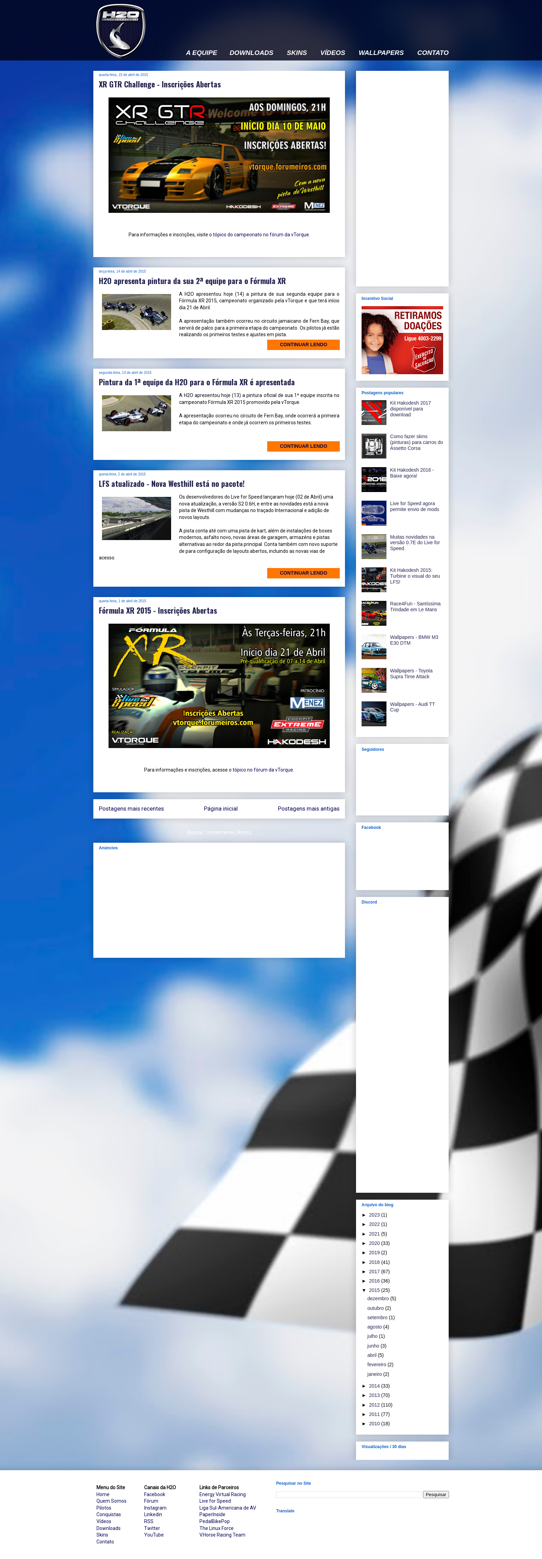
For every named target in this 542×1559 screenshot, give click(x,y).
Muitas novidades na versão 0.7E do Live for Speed (415, 542)
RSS (148, 1521)
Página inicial (221, 808)
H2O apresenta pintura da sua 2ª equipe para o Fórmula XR (192, 280)
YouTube (154, 1535)
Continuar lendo (303, 344)
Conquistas (108, 1514)
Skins (102, 1535)
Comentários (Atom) (228, 832)
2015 (375, 1290)
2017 (375, 1271)
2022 (375, 1224)
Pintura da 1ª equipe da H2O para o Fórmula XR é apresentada (197, 381)
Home (103, 1494)
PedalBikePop (214, 1521)
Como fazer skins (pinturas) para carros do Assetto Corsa (416, 442)
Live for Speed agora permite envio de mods (414, 506)
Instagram (155, 1508)
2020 (375, 1243)
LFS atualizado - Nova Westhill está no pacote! (172, 483)
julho (373, 1336)
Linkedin (153, 1514)
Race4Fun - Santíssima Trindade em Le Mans (415, 606)
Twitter (152, 1528)
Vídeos (103, 1521)
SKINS (297, 53)
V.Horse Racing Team (222, 1535)
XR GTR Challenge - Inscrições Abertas (160, 83)
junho (374, 1346)
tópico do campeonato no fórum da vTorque (261, 234)
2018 (375, 1262)
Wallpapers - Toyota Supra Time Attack (411, 673)
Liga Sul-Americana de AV (227, 1508)
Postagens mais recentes (131, 808)
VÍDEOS (332, 53)
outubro (376, 1308)
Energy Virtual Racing (222, 1494)
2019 (375, 1252)
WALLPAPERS (381, 53)
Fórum (151, 1501)
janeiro (375, 1374)
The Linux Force (216, 1528)
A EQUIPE (201, 53)
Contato (105, 1541)
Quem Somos (111, 1501)
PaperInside (212, 1514)
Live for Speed (215, 1501)
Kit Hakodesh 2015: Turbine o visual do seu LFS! (415, 576)
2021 (375, 1234)
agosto (375, 1327)
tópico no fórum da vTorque (263, 770)
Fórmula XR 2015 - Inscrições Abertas (158, 610)
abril (372, 1355)
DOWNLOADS (251, 53)
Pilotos (103, 1508)
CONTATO (433, 53)
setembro (378, 1317)
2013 (375, 1395)
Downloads (108, 1528)
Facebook (154, 1494)
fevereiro (377, 1364)
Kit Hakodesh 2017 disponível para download (410, 408)
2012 (375, 1405)
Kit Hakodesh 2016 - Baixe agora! (412, 473)
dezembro (378, 1298)
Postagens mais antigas (308, 808)
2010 (375, 1423)
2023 (375, 1215)
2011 (375, 1414)
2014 (375, 1386)
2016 (375, 1281)
